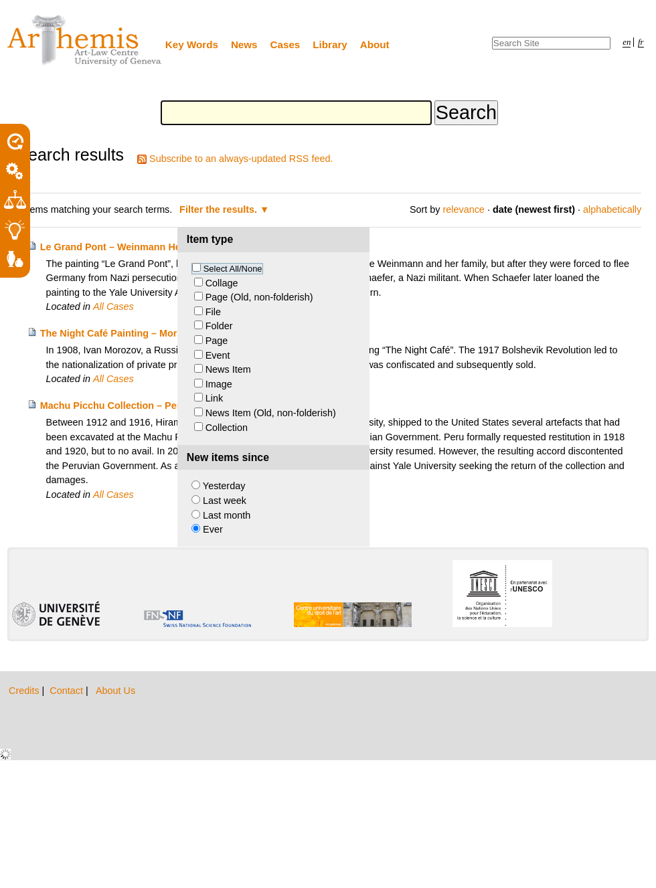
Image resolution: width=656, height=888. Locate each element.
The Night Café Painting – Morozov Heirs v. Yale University (173, 333)
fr (641, 42)
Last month (226, 515)
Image (219, 384)
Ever (213, 529)
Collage (222, 283)
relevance (463, 209)
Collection (227, 427)
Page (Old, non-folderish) (259, 297)
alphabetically (612, 209)
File (213, 311)
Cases (285, 44)
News (244, 44)
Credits (25, 690)
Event (218, 355)
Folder (219, 326)
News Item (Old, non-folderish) (271, 413)
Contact (68, 690)
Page (217, 340)
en (627, 42)
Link (214, 398)
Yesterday (224, 485)
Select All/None (232, 269)
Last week (224, 500)
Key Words (191, 44)
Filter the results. (219, 209)
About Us (115, 690)
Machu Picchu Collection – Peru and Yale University (158, 405)
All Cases (113, 306)
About (375, 44)
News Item (228, 369)
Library (330, 44)
